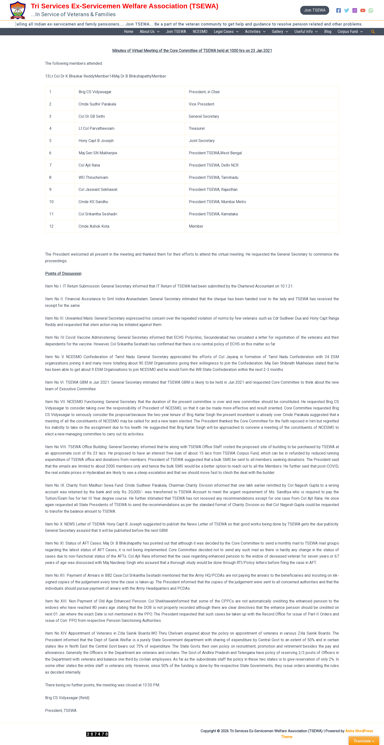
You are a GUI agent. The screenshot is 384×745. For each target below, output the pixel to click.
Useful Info (310, 32)
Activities (262, 32)
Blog (330, 31)
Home (144, 31)
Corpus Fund (351, 32)
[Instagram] (354, 10)
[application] (170, 32)
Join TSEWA (188, 31)
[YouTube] (362, 10)
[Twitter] (346, 10)
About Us (163, 32)
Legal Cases (235, 32)
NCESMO (210, 31)
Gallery (286, 32)
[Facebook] (338, 10)
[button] (314, 10)
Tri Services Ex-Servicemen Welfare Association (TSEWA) (124, 6)
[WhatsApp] (370, 10)
